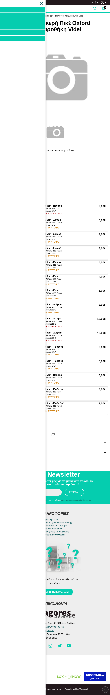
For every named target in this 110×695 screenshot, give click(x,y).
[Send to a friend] (53, 434)
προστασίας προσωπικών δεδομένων (76, 500)
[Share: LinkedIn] (44, 434)
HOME (30, 16)
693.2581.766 (14, 2)
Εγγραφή (74, 492)
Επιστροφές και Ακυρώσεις (56, 532)
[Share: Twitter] (24, 434)
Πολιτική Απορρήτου (53, 529)
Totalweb (83, 689)
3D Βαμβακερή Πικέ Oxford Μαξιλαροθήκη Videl (62, 16)
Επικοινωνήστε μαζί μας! (55, 592)
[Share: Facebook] (14, 434)
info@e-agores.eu (46, 630)
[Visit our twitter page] (59, 647)
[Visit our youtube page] (69, 647)
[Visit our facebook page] (41, 647)
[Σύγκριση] (41, 424)
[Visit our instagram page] (50, 647)
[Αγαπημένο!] (33, 424)
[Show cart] (103, 8)
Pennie (23, 167)
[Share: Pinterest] (34, 434)
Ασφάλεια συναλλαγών (54, 535)
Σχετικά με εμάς (51, 519)
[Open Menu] (5, 8)
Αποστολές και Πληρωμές (55, 526)
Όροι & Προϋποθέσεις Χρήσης (58, 523)
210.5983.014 (44, 627)
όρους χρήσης (42, 500)
